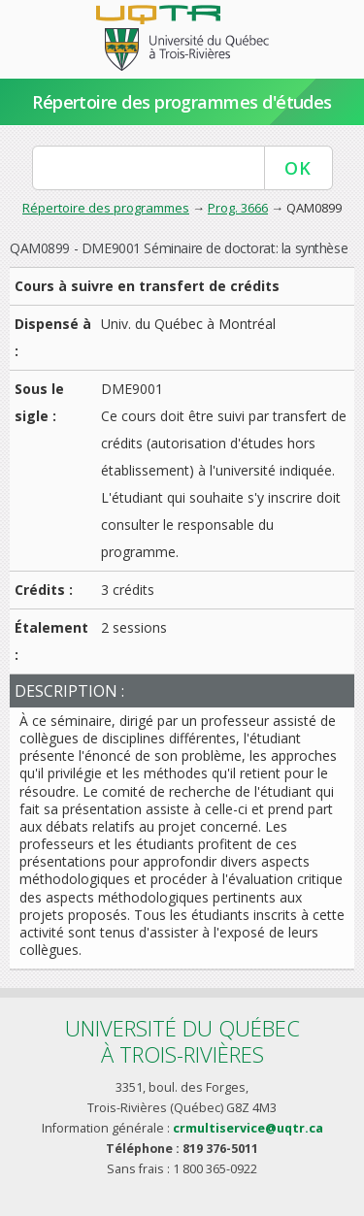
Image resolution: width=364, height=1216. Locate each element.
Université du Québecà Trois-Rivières (182, 1040)
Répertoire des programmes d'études (182, 102)
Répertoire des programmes (105, 207)
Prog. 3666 (238, 207)
